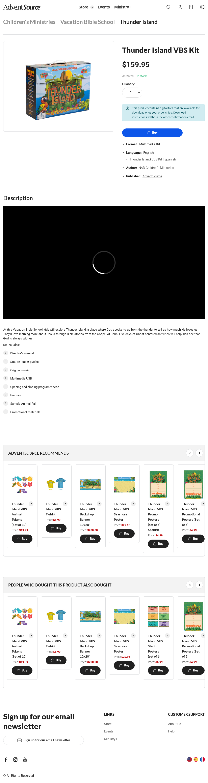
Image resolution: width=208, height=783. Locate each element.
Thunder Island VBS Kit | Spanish (152, 159)
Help (171, 731)
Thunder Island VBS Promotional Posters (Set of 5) (191, 514)
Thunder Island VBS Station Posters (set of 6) (155, 646)
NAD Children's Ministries (156, 168)
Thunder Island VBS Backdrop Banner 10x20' (87, 514)
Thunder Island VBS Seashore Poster (121, 511)
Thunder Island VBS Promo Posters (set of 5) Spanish (155, 517)
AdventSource (152, 176)
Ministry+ (122, 7)
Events (104, 7)
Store (83, 7)
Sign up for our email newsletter (43, 740)
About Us (174, 724)
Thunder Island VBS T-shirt (53, 509)
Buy (152, 132)
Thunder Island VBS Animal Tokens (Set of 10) (19, 514)
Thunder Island (139, 21)
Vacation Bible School (87, 21)
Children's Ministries (29, 21)
